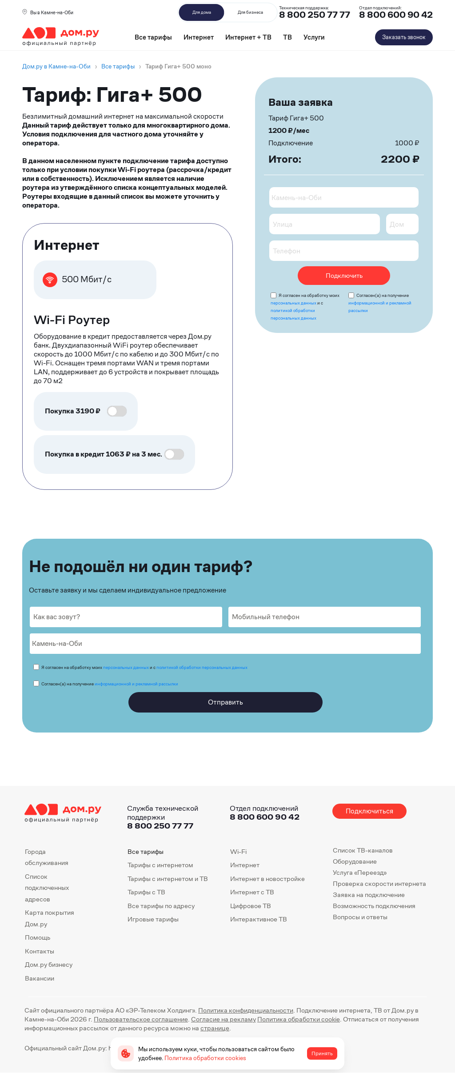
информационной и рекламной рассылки (136, 684)
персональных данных (293, 303)
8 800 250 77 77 (160, 826)
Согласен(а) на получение (379, 302)
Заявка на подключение (369, 894)
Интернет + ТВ (248, 37)
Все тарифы (153, 37)
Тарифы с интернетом (160, 865)
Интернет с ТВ (252, 892)
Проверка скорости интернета (379, 883)
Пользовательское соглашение (141, 1019)
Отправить (225, 702)
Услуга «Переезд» (360, 872)
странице (214, 1028)
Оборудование (355, 861)
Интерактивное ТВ (258, 919)
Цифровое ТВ (250, 905)
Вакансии (39, 978)
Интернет (199, 37)
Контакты (39, 951)
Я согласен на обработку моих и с (144, 667)
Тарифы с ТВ (146, 892)
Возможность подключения (374, 905)
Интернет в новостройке (267, 878)
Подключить (344, 275)
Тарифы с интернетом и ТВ (168, 878)
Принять (322, 1053)
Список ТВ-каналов (363, 850)
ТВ (287, 37)
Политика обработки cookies (205, 1058)
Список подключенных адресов (47, 887)
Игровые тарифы (153, 919)
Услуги (314, 37)
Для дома (201, 12)
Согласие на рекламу (223, 1019)
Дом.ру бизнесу (48, 964)
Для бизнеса (250, 12)
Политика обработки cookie (298, 1019)
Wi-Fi (238, 851)
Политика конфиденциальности (245, 1010)
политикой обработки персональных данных (201, 667)
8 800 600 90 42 (396, 14)
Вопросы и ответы (360, 917)
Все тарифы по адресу (161, 905)
